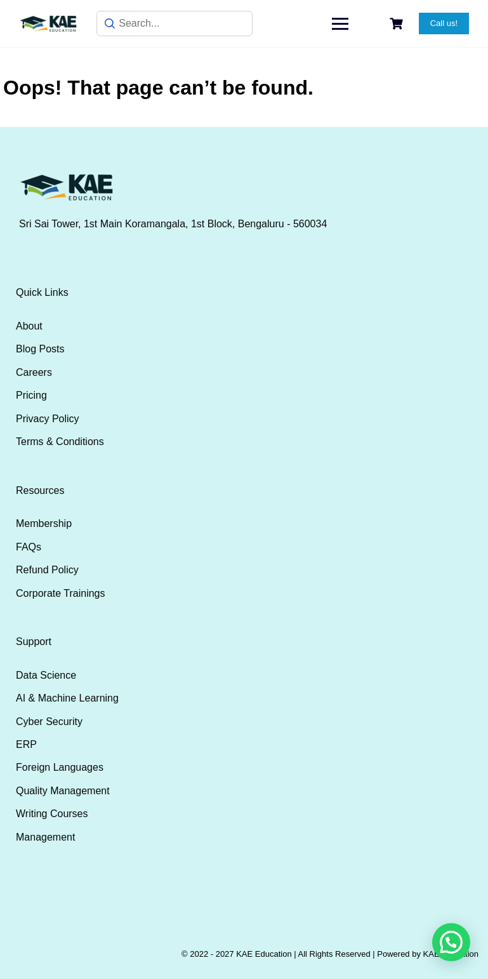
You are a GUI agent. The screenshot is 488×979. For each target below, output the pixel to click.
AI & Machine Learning (67, 698)
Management (45, 837)
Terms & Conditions (60, 441)
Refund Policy (47, 569)
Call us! (444, 23)
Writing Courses (52, 813)
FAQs (28, 547)
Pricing (31, 395)
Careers (34, 372)
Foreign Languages (59, 767)
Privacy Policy (47, 418)
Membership (44, 523)
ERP (26, 744)
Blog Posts (40, 348)
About (29, 326)
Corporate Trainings (60, 593)
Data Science (46, 675)
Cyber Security (49, 721)
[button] (451, 942)
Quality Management (63, 790)
